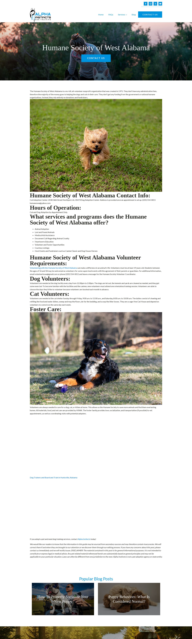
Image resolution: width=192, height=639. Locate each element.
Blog (134, 14)
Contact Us (150, 14)
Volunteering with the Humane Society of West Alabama (53, 268)
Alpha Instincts (84, 539)
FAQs (110, 14)
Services (121, 14)
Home (100, 14)
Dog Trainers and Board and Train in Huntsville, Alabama (53, 477)
